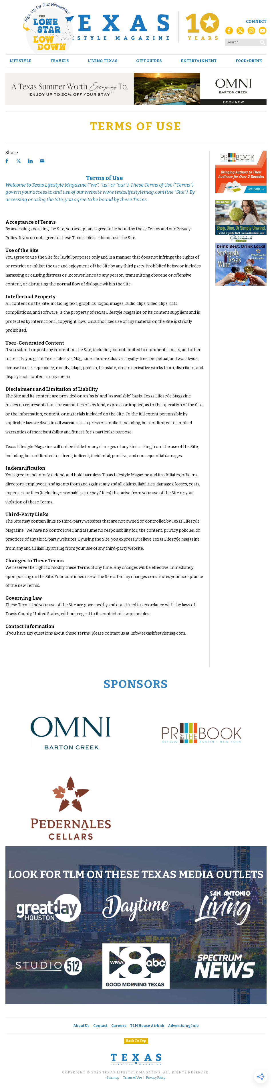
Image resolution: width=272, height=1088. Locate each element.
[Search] (263, 41)
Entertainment (199, 61)
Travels (59, 61)
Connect (256, 21)
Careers (118, 1026)
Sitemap (113, 1077)
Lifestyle (20, 61)
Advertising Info (183, 1026)
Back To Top (136, 1041)
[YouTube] (263, 32)
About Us (81, 1026)
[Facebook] (229, 32)
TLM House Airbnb (147, 1026)
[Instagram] (251, 32)
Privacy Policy (155, 1077)
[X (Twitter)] (240, 32)
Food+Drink (249, 61)
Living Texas (102, 61)
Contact (100, 1026)
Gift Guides (149, 61)
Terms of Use (132, 1077)
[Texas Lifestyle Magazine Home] (136, 27)
